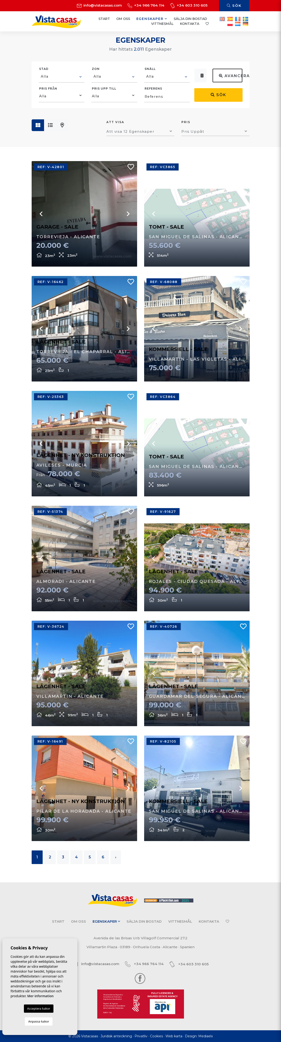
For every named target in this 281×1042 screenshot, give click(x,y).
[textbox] (61, 76)
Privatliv (141, 1036)
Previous (153, 329)
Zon (96, 68)
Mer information (40, 996)
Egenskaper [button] (152, 19)
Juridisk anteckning (116, 1036)
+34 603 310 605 (188, 5)
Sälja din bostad (190, 19)
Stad (44, 68)
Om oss (123, 19)
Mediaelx (205, 1036)
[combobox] (61, 77)
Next (240, 329)
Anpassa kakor (38, 1021)
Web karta (173, 1036)
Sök (234, 5)
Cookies (156, 1036)
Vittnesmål (162, 24)
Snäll (150, 68)
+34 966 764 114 (146, 5)
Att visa (115, 122)
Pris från (48, 88)
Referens (153, 88)
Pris (185, 122)
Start (104, 19)
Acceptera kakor (38, 1008)
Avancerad (230, 76)
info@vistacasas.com (99, 5)
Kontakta (189, 24)
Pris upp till (104, 88)
